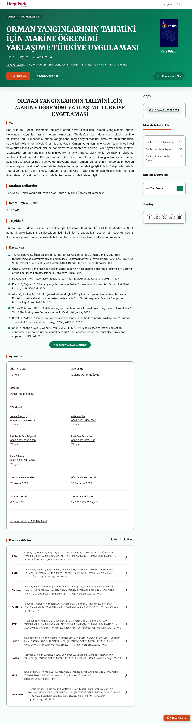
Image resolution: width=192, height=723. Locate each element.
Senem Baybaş (15, 64)
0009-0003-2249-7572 (22, 420)
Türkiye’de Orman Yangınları (23, 192)
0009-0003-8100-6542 (83, 420)
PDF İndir (18, 75)
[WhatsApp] (157, 217)
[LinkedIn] (172, 217)
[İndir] (180, 188)
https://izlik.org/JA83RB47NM (28, 521)
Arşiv (147, 96)
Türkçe (167, 4)
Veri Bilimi (169, 51)
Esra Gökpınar (118, 64)
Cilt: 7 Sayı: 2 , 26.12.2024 (164, 110)
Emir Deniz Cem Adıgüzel (64, 64)
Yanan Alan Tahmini (54, 192)
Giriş (179, 4)
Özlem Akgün (37, 64)
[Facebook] (149, 217)
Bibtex (128, 539)
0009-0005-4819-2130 (83, 440)
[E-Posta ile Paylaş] (179, 217)
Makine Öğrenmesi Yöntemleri (86, 192)
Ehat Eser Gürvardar (94, 64)
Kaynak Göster (47, 75)
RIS (113, 539)
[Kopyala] (125, 557)
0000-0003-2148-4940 (22, 460)
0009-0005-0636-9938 (23, 440)
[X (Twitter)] (164, 217)
